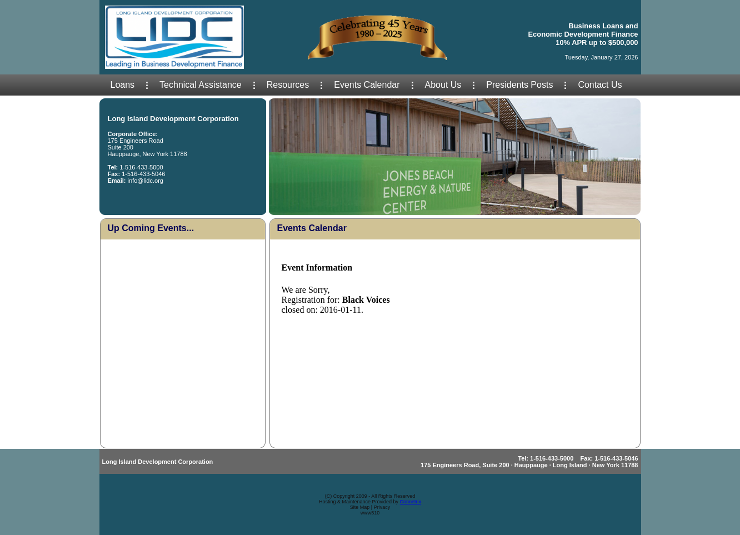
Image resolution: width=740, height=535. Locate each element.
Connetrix (411, 501)
